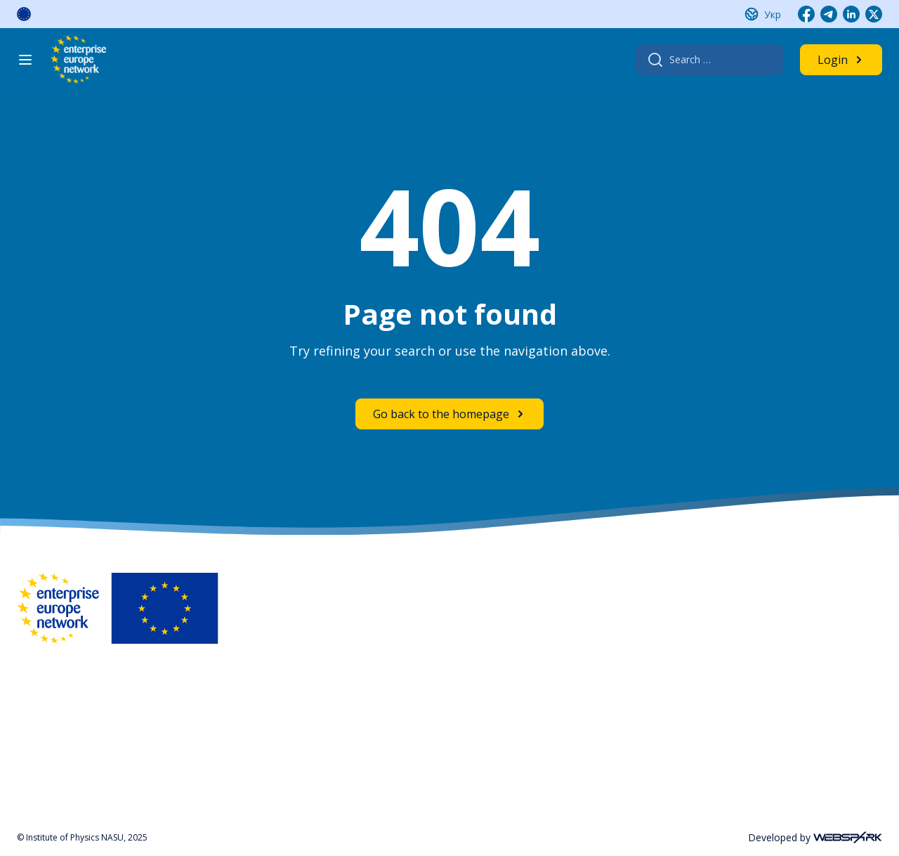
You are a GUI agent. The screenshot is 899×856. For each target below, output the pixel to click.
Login (833, 59)
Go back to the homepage (441, 414)
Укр (772, 14)
